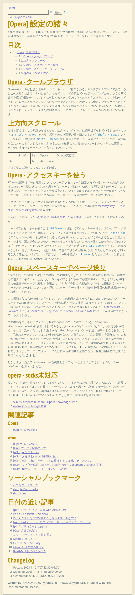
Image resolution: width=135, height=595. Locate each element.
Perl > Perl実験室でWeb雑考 (31, 511)
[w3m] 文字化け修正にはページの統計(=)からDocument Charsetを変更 (57, 462)
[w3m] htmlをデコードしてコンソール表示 (40, 466)
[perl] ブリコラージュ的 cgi (30, 524)
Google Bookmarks (25, 487)
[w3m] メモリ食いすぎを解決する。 (35, 454)
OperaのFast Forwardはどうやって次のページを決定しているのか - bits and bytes (64, 306)
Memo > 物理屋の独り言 (28, 545)
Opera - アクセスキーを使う (41, 65)
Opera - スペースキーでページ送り (45, 69)
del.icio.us (19, 491)
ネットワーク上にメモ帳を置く (32, 532)
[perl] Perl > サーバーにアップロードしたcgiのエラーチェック (52, 520)
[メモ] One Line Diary (26, 540)
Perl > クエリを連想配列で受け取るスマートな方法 (44, 516)
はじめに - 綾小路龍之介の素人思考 (60, 216)
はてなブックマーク (25, 483)
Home (12, 8)
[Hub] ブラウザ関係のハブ (29, 446)
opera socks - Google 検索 (29, 404)
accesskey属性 (28, 209)
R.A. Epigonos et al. (20, 17)
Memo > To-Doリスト (26, 536)
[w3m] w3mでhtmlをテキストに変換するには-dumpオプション (53, 458)
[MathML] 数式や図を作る (29, 549)
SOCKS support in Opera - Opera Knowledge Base (45, 399)
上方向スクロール (34, 60)
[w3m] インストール (26, 450)
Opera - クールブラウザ (38, 56)
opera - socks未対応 (36, 73)
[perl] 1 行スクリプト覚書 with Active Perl (39, 507)
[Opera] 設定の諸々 (27, 52)
